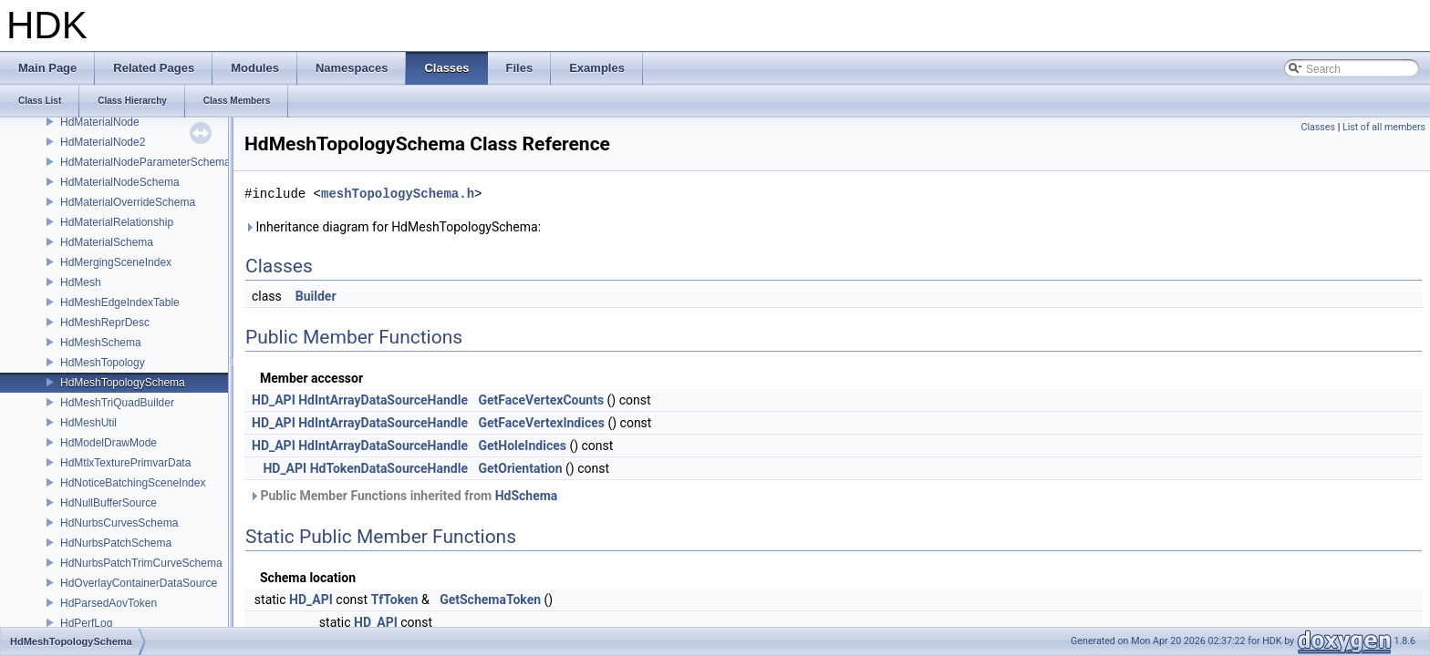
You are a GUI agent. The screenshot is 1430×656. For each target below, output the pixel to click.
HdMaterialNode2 (102, 142)
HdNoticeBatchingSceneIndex (132, 483)
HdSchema (526, 495)
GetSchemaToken (490, 599)
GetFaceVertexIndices (541, 422)
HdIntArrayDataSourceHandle (383, 400)
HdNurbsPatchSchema (115, 543)
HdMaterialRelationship (116, 222)
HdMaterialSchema (106, 242)
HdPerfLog (86, 623)
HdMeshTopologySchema (122, 382)
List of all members (1383, 127)
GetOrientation (520, 468)
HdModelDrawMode (108, 442)
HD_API (273, 400)
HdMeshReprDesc (105, 322)
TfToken (395, 599)
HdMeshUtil (88, 422)
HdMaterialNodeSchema (120, 182)
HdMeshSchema (100, 342)
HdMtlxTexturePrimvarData (125, 462)
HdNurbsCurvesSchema (119, 523)
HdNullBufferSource (108, 503)
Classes (1318, 127)
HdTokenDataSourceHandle (389, 468)
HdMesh (80, 282)
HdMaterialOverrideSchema (127, 202)
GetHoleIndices (521, 445)
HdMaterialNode (100, 122)
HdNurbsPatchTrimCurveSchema (141, 563)
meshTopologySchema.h (397, 193)
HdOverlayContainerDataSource (138, 583)
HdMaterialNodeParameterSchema (145, 162)
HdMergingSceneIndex (115, 262)
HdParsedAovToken (108, 603)
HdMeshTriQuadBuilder (117, 402)
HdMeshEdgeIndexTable (120, 302)
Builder (316, 296)
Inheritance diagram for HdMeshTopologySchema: (392, 227)
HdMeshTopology (102, 362)
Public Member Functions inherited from (403, 495)
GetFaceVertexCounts (541, 400)
